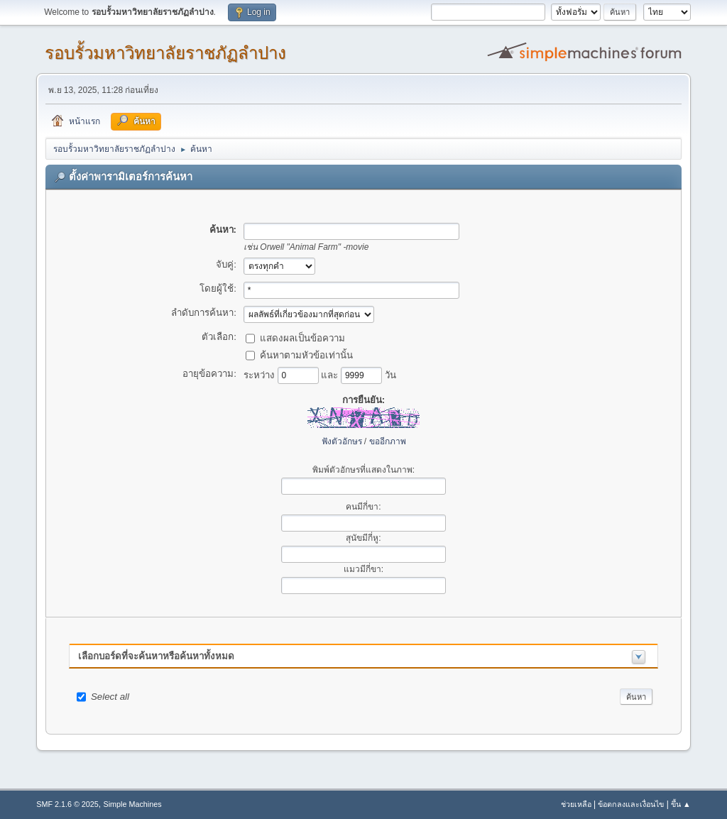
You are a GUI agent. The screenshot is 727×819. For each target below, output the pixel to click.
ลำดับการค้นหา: (203, 312)
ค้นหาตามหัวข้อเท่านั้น (306, 354)
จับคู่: (226, 264)
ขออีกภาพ (387, 441)
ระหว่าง (261, 374)
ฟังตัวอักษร (342, 441)
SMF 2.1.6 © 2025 (67, 804)
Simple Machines (133, 804)
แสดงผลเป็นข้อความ (302, 337)
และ (331, 374)
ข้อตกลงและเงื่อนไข (631, 804)
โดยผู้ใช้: (217, 288)
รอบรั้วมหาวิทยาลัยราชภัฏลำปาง (165, 52)
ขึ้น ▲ (681, 804)
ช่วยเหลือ (576, 804)
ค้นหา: (222, 229)
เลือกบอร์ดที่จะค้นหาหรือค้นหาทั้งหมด (156, 656)
